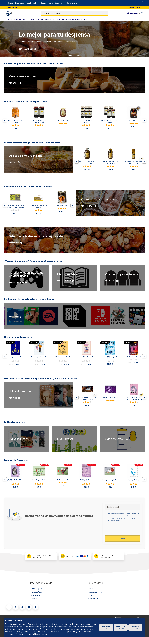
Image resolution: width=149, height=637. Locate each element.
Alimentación (23, 19)
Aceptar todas (135, 627)
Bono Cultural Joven (69, 19)
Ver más (44, 102)
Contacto (34, 598)
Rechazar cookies (106, 627)
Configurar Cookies (120, 627)
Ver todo (59, 261)
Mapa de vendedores (95, 592)
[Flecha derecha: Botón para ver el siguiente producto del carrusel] (144, 120)
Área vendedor (93, 598)
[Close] (142, 2)
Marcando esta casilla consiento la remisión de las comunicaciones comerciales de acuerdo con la (124, 517)
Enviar (122, 538)
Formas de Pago (36, 592)
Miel (42, 19)
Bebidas (31, 19)
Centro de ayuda (36, 589)
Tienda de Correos (12, 19)
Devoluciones (35, 595)
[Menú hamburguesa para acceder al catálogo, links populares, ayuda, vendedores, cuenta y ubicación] (13, 13)
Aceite (37, 19)
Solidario (58, 19)
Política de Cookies (39, 634)
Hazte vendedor (93, 595)
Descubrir (91, 589)
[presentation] (122, 530)
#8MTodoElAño (82, 19)
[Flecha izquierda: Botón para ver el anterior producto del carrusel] (5, 120)
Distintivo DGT (49, 19)
